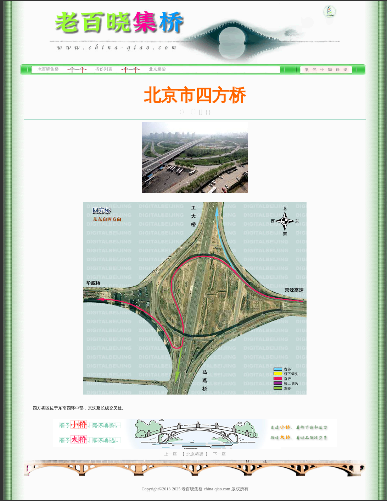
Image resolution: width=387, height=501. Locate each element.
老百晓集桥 (48, 69)
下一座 (219, 454)
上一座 (170, 454)
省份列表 (103, 69)
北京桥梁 (157, 69)
